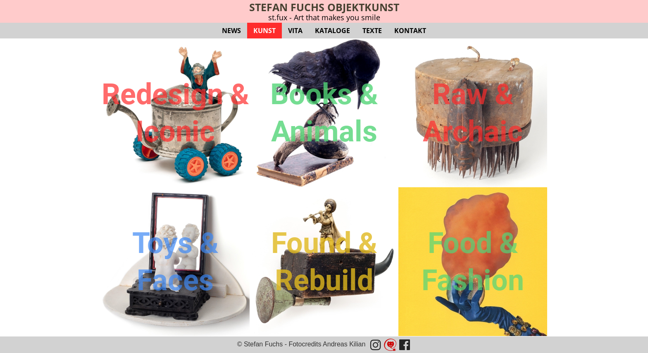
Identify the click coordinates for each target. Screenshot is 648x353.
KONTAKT (410, 30)
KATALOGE (332, 30)
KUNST (264, 30)
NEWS (231, 30)
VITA (295, 30)
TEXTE (372, 30)
